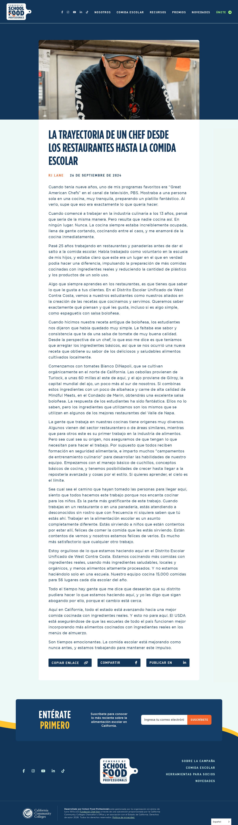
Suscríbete (199, 719)
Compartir (119, 663)
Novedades (201, 12)
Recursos (158, 12)
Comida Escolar (130, 12)
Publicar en (168, 663)
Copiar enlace (70, 663)
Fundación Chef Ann (90, 811)
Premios (179, 12)
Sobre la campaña (198, 761)
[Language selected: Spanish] (221, 821)
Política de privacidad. (123, 817)
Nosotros (102, 12)
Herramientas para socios (190, 774)
